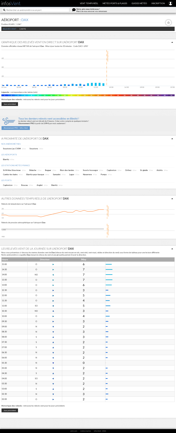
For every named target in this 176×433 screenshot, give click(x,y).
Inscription (158, 3)
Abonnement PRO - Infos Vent (16, 128)
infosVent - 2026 (100, 431)
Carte (23, 29)
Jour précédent (10, 104)
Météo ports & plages (115, 3)
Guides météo (139, 3)
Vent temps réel (89, 3)
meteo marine (85, 431)
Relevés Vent (9, 29)
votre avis (73, 431)
